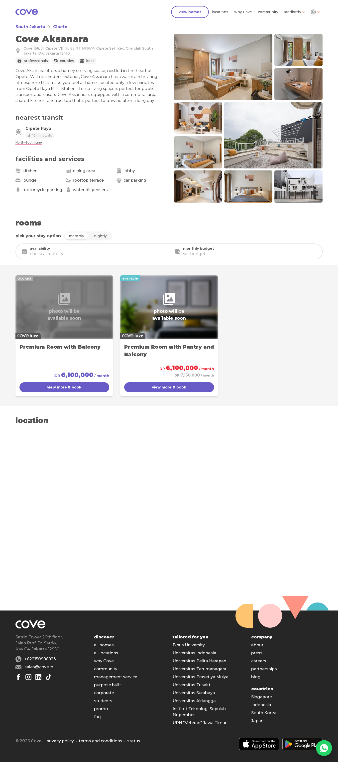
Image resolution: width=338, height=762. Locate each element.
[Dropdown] (315, 11)
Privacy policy (60, 741)
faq (97, 716)
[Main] (26, 12)
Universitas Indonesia (194, 653)
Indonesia (261, 704)
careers (258, 661)
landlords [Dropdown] (294, 12)
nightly (100, 236)
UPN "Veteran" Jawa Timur (199, 722)
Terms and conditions (100, 741)
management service (115, 677)
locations (220, 12)
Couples (67, 61)
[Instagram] (28, 677)
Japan (257, 720)
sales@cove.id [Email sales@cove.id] (38, 667)
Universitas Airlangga (194, 700)
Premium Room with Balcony (60, 347)
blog (255, 677)
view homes (190, 12)
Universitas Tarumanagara (199, 669)
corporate (104, 692)
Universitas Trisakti (192, 685)
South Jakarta (30, 26)
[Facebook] (18, 677)
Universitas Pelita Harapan (199, 661)
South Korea (263, 712)
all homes (104, 645)
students (103, 700)
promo (101, 708)
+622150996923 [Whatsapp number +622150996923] (40, 659)
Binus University (189, 645)
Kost (90, 61)
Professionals (35, 61)
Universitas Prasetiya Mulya (200, 677)
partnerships (264, 669)
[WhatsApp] (324, 748)
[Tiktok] (48, 677)
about (257, 645)
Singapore (261, 696)
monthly (76, 236)
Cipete (60, 26)
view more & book (64, 387)
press (256, 653)
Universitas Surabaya (194, 692)
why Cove (243, 12)
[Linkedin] (38, 677)
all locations (106, 653)
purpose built (107, 685)
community (268, 12)
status (133, 741)
